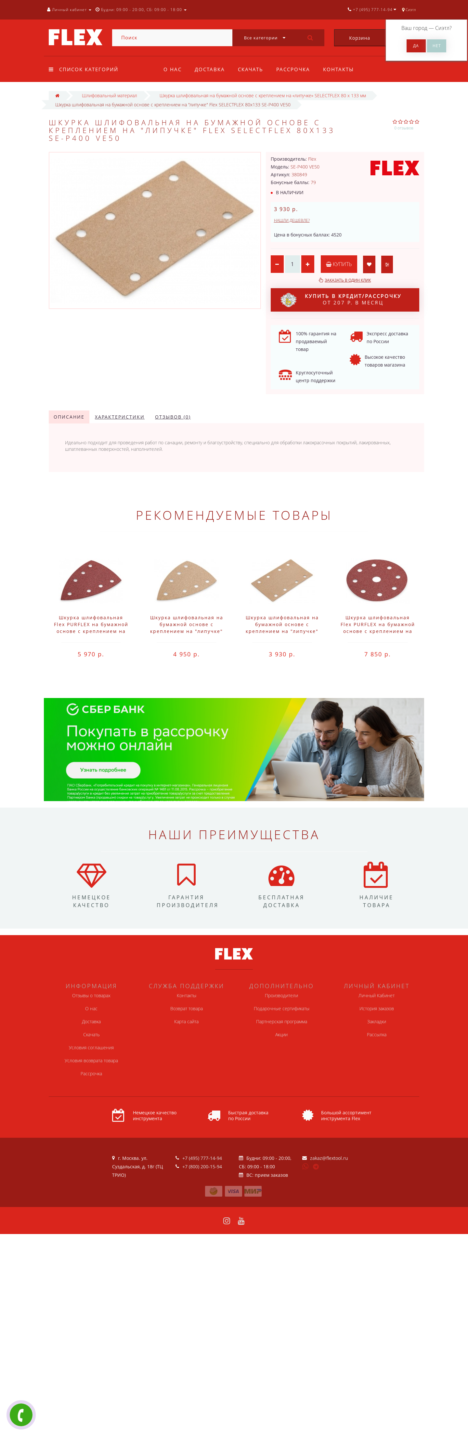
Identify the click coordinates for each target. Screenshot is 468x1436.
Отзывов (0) (173, 417)
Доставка (211, 69)
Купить (339, 264)
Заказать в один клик (348, 280)
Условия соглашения (91, 1047)
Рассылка (376, 1034)
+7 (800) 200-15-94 (202, 1166)
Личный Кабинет (376, 995)
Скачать (252, 69)
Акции (281, 1034)
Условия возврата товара (91, 1060)
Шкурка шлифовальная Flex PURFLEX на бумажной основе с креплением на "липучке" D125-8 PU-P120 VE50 (378, 631)
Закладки (376, 1021)
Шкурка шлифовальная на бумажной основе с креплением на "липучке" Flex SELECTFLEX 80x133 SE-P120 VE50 (282, 631)
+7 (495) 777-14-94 (202, 1158)
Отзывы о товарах (91, 995)
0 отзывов (403, 128)
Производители (281, 995)
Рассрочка (296, 69)
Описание (69, 417)
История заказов (376, 1008)
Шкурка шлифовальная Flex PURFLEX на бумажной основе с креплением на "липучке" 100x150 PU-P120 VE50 (91, 631)
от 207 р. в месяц (340, 300)
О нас (172, 69)
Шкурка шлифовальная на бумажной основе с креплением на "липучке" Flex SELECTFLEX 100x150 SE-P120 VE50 (186, 631)
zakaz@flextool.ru (329, 1158)
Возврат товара (186, 1008)
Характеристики (120, 417)
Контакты (342, 69)
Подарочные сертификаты (281, 1008)
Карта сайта (186, 1021)
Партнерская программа (281, 1021)
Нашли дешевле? (292, 220)
